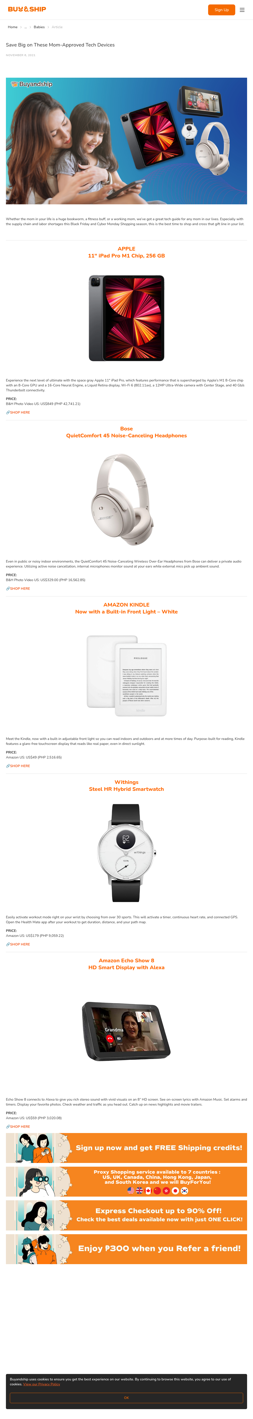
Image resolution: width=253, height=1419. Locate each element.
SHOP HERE (20, 412)
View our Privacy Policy (41, 1384)
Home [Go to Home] (13, 27)
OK (126, 1397)
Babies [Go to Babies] (39, 27)
